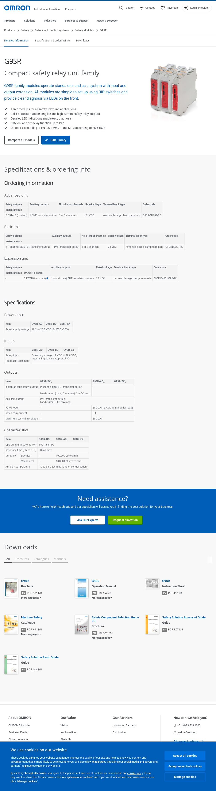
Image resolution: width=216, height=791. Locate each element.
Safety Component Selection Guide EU (115, 619)
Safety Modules (84, 30)
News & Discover (107, 20)
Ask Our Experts (87, 520)
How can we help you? (191, 717)
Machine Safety (31, 617)
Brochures (22, 559)
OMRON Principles (19, 725)
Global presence (18, 739)
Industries (50, 20)
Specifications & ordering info (52, 40)
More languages (30, 598)
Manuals (60, 559)
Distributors (120, 732)
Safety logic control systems (52, 30)
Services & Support (76, 20)
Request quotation (125, 520)
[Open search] (126, 8)
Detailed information (16, 40)
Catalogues (41, 559)
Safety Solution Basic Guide (40, 657)
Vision (64, 725)
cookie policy (135, 773)
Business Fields (17, 732)
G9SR (25, 581)
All (8, 559)
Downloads (83, 40)
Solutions (29, 20)
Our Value (68, 717)
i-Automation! (68, 732)
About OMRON (19, 717)
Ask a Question (185, 732)
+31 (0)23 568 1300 (187, 725)
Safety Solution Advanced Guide (184, 617)
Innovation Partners (124, 725)
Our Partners (122, 717)
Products (9, 20)
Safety (25, 30)
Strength (66, 739)
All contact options (188, 741)
